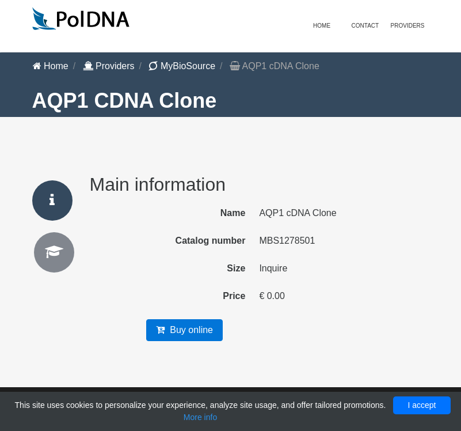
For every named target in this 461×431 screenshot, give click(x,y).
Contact (365, 25)
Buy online (184, 330)
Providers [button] (408, 25)
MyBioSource (181, 66)
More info (200, 417)
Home (321, 25)
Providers (109, 66)
